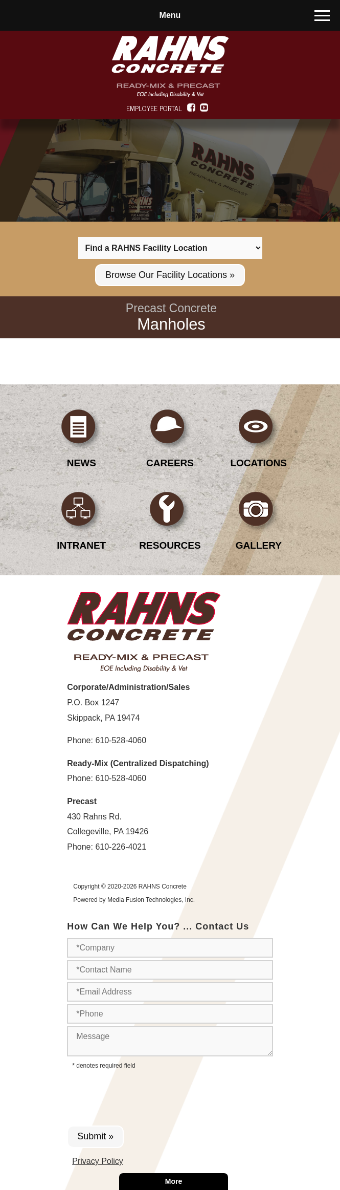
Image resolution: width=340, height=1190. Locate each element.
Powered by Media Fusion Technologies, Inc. (134, 899)
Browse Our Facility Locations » (170, 275)
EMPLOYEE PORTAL (154, 108)
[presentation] (147, 1095)
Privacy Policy (97, 1161)
